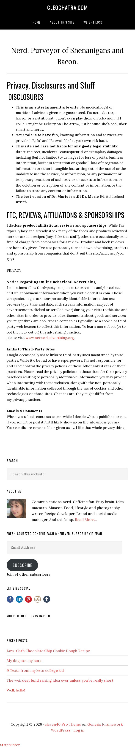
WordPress (61, 730)
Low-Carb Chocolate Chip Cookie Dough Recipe (48, 650)
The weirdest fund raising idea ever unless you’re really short (60, 680)
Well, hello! (16, 690)
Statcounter (10, 745)
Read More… (86, 519)
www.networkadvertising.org (50, 338)
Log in (78, 730)
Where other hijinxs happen (28, 615)
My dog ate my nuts (24, 660)
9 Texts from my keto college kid (35, 670)
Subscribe (22, 565)
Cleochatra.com (67, 7)
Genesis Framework (105, 724)
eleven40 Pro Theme (63, 724)
